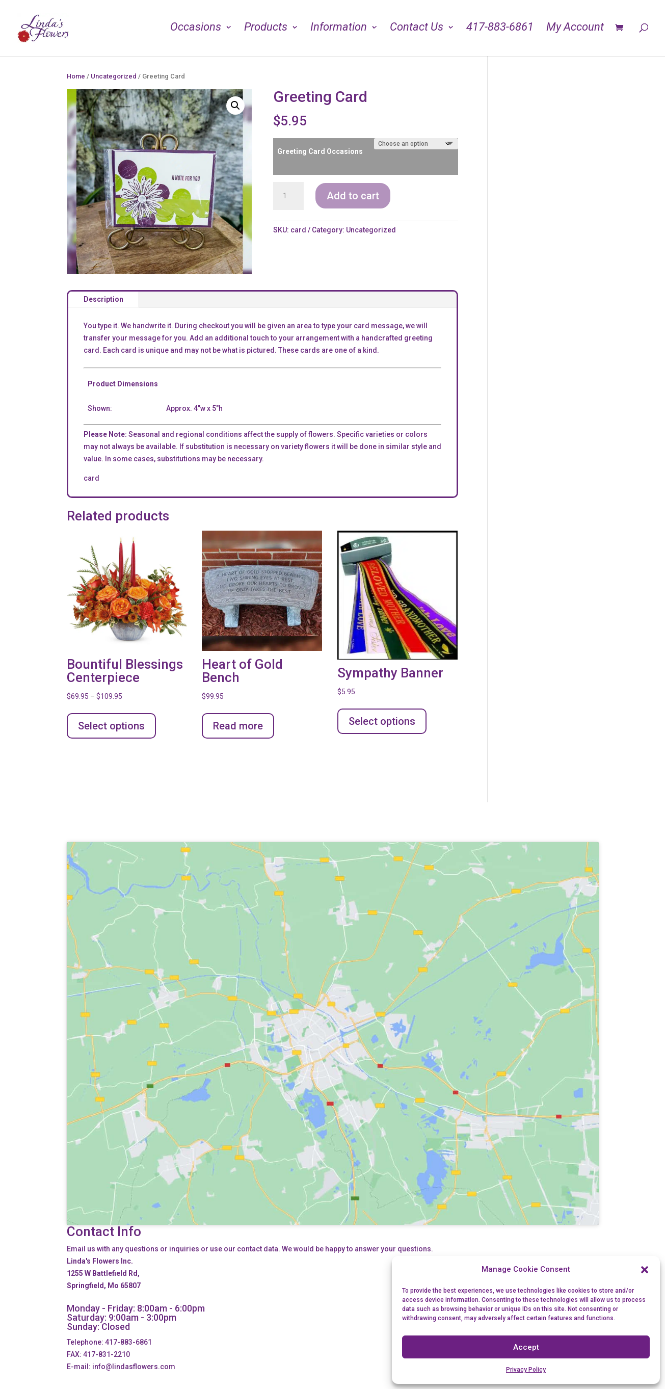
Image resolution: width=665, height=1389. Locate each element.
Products (265, 30)
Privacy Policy (526, 1369)
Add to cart (353, 196)
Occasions (195, 30)
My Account (575, 30)
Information (338, 30)
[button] (645, 1270)
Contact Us (416, 30)
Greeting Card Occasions (320, 151)
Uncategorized (114, 76)
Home (76, 76)
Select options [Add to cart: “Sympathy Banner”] (382, 721)
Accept (526, 1347)
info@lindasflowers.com (133, 1366)
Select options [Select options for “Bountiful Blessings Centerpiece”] (111, 726)
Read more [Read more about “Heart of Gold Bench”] (238, 726)
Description (103, 299)
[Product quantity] (288, 196)
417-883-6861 (500, 30)
